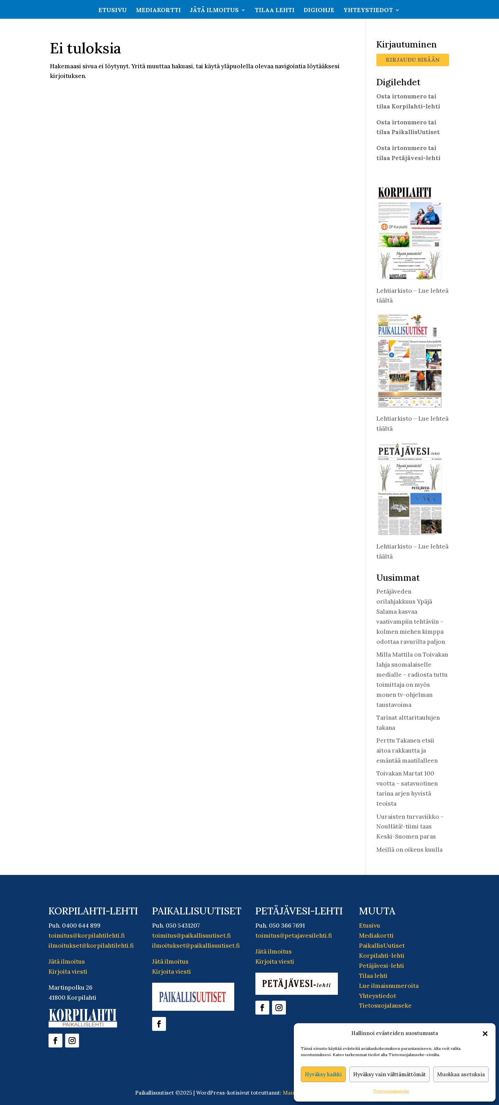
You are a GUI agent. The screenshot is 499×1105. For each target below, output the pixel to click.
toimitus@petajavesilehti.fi (293, 935)
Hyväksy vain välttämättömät (389, 1074)
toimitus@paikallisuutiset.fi (191, 935)
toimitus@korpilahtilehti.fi (87, 935)
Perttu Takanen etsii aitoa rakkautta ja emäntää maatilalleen (407, 750)
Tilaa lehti (275, 11)
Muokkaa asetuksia (461, 1074)
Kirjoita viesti (68, 971)
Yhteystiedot (368, 11)
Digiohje (319, 11)
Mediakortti (158, 11)
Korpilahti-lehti (381, 955)
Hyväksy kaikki (323, 1074)
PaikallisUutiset (382, 945)
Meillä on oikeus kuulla (409, 849)
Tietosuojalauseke (391, 1091)
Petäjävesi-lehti (381, 966)
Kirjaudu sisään (413, 59)
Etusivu (112, 11)
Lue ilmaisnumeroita (389, 986)
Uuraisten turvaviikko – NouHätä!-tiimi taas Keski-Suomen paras (410, 827)
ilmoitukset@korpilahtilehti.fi (91, 945)
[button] (485, 1033)
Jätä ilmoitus (214, 11)
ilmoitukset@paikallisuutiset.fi (196, 945)
